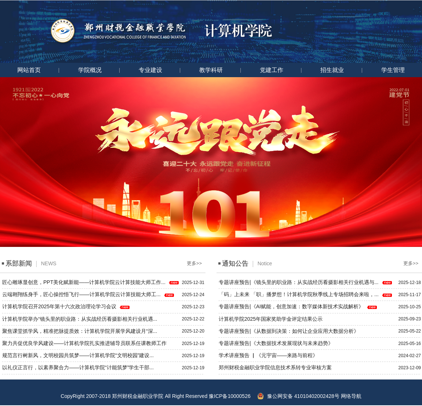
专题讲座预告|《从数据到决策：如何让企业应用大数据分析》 (289, 331)
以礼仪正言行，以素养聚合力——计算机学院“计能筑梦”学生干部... (78, 367)
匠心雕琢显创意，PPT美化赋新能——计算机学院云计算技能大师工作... (84, 282)
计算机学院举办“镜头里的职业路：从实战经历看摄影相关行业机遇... (80, 319)
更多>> (194, 263)
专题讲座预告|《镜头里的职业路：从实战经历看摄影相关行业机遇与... (299, 282)
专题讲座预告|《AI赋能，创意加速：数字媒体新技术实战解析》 (292, 306)
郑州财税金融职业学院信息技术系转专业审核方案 (276, 367)
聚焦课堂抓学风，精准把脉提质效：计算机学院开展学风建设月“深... (80, 331)
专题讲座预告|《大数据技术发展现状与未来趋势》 (277, 343)
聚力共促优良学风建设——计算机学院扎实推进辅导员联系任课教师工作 (85, 343)
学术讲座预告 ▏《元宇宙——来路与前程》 (269, 355)
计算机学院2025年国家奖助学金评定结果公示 (271, 319)
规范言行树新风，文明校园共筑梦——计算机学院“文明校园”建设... (78, 355)
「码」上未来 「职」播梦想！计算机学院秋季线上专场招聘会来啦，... (299, 294)
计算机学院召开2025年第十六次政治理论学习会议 (60, 306)
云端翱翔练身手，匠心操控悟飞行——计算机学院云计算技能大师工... (82, 294)
